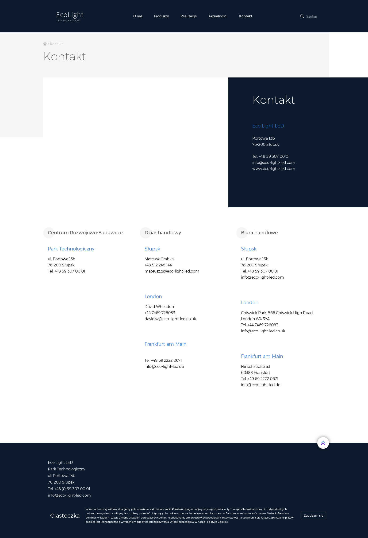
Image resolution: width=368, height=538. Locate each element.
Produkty (161, 16)
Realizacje (188, 16)
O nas (137, 16)
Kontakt (245, 16)
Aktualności (217, 16)
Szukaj (308, 16)
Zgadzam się (313, 516)
